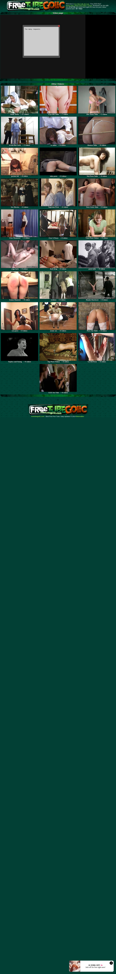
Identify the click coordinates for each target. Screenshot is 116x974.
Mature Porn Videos (80, 5)
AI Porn (89, 5)
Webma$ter (80, 416)
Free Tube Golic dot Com (81, 4)
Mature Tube (70, 5)
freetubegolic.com (37, 416)
